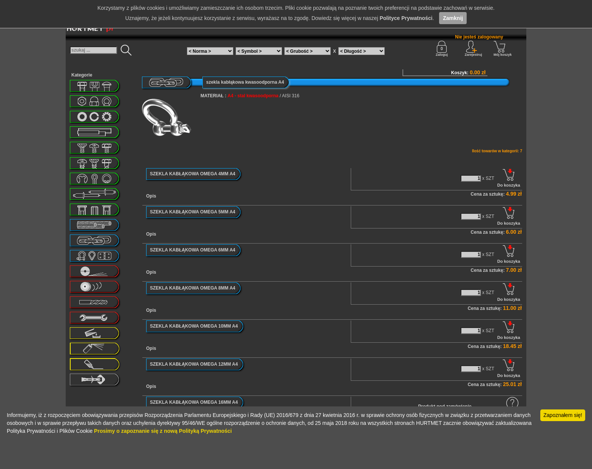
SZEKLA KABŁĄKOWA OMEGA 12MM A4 (194, 364)
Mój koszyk (502, 49)
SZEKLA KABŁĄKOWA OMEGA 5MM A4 (192, 212)
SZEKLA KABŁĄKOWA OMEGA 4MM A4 (192, 173)
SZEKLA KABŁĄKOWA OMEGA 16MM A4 (194, 402)
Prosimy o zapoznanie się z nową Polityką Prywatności (163, 431)
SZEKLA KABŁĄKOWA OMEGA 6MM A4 (192, 250)
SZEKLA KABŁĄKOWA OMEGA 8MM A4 (192, 288)
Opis (151, 196)
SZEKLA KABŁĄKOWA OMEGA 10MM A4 (194, 326)
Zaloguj (442, 49)
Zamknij (453, 18)
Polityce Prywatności (405, 18)
